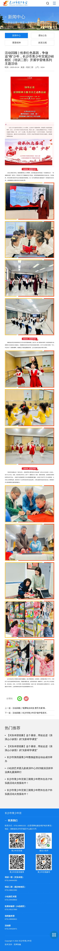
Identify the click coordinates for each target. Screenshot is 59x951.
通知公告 (42, 35)
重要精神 (16, 42)
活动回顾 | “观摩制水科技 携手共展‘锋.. (29, 708)
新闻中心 (32, 22)
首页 (22, 22)
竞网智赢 (17, 944)
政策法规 (42, 42)
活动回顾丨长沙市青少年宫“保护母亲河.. (30, 713)
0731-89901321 (20, 826)
